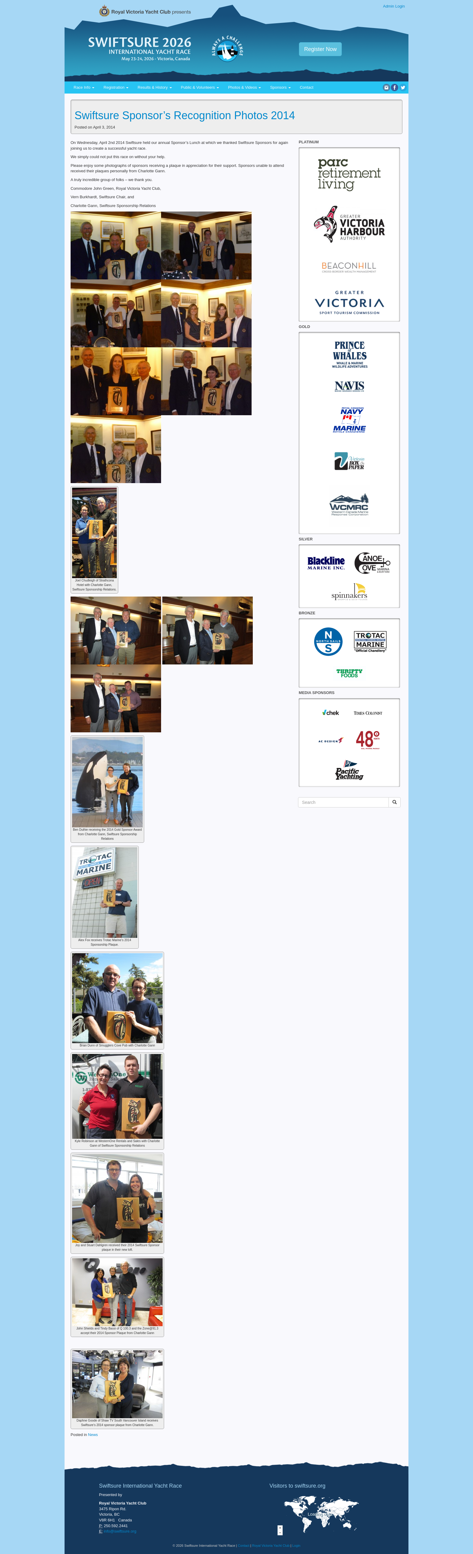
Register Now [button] (320, 49)
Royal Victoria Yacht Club (271, 1545)
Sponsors (280, 87)
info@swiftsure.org (120, 1531)
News (93, 1434)
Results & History (155, 87)
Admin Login (394, 6)
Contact (306, 87)
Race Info (84, 87)
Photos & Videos (244, 87)
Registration (116, 87)
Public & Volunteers (200, 87)
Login (296, 1545)
